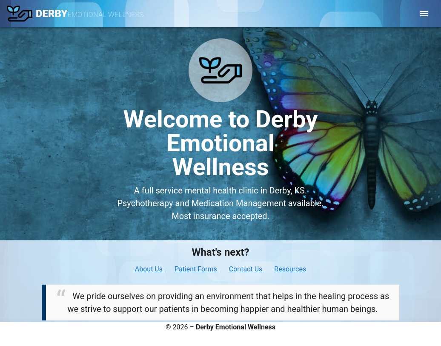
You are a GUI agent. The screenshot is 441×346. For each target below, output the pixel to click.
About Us (149, 269)
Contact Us (246, 269)
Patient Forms (197, 269)
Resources (290, 269)
